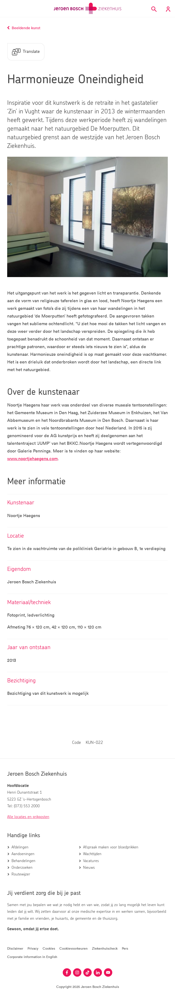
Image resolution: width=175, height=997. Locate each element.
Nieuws (89, 867)
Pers (125, 948)
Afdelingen (19, 847)
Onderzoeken (22, 867)
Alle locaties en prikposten (28, 817)
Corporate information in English (32, 956)
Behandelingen (23, 861)
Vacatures (91, 861)
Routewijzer (20, 874)
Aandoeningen (22, 854)
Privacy (33, 948)
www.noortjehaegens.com (32, 458)
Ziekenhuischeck (105, 948)
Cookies (49, 948)
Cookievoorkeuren (73, 948)
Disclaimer (15, 948)
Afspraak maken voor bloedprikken (110, 847)
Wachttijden (92, 854)
